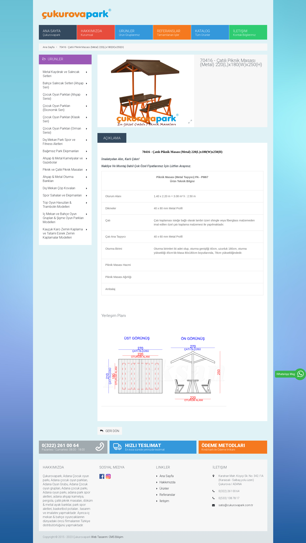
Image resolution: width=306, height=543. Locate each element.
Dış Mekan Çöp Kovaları (66, 188)
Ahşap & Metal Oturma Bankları (66, 179)
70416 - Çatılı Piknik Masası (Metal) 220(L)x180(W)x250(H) (91, 47)
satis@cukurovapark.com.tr (236, 505)
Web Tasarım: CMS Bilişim (107, 537)
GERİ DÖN (109, 431)
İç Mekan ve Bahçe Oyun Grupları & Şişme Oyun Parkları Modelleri (66, 218)
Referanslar (165, 495)
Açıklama (111, 138)
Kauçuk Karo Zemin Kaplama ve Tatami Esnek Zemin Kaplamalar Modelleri (66, 233)
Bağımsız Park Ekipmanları (66, 151)
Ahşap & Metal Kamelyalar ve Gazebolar (66, 160)
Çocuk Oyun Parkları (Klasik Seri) (66, 119)
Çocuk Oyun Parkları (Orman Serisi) (66, 130)
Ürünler (162, 488)
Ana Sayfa (48, 47)
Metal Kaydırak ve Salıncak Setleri (66, 74)
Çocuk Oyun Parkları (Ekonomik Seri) (66, 108)
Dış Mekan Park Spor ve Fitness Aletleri (66, 142)
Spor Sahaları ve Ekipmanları (66, 195)
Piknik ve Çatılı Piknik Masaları (66, 170)
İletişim (162, 501)
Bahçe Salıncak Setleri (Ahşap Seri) (66, 85)
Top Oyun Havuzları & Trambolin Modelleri (66, 205)
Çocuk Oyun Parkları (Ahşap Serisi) (66, 96)
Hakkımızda (166, 482)
